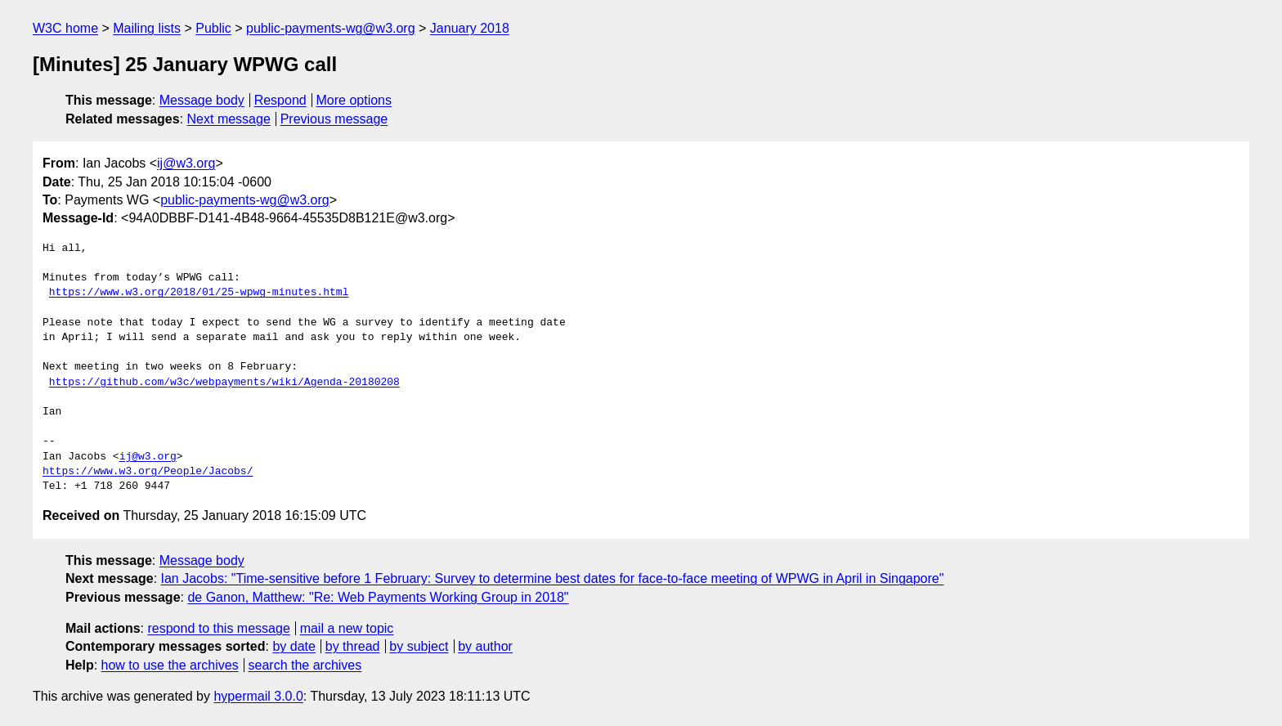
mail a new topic (347, 628)
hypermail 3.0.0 (258, 696)
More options (354, 100)
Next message (229, 119)
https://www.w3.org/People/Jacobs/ (148, 471)
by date (293, 646)
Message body (201, 100)
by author (485, 646)
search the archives (305, 665)
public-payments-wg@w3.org (330, 28)
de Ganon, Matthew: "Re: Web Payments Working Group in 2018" (377, 597)
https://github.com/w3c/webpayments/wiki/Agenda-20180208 (224, 382)
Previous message (334, 119)
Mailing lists (147, 28)
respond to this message (218, 628)
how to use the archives (170, 665)
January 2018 (469, 28)
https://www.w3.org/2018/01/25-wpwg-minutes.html (199, 292)
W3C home (65, 28)
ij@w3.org (186, 163)
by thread (352, 646)
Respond (280, 100)
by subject (418, 646)
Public (213, 28)
